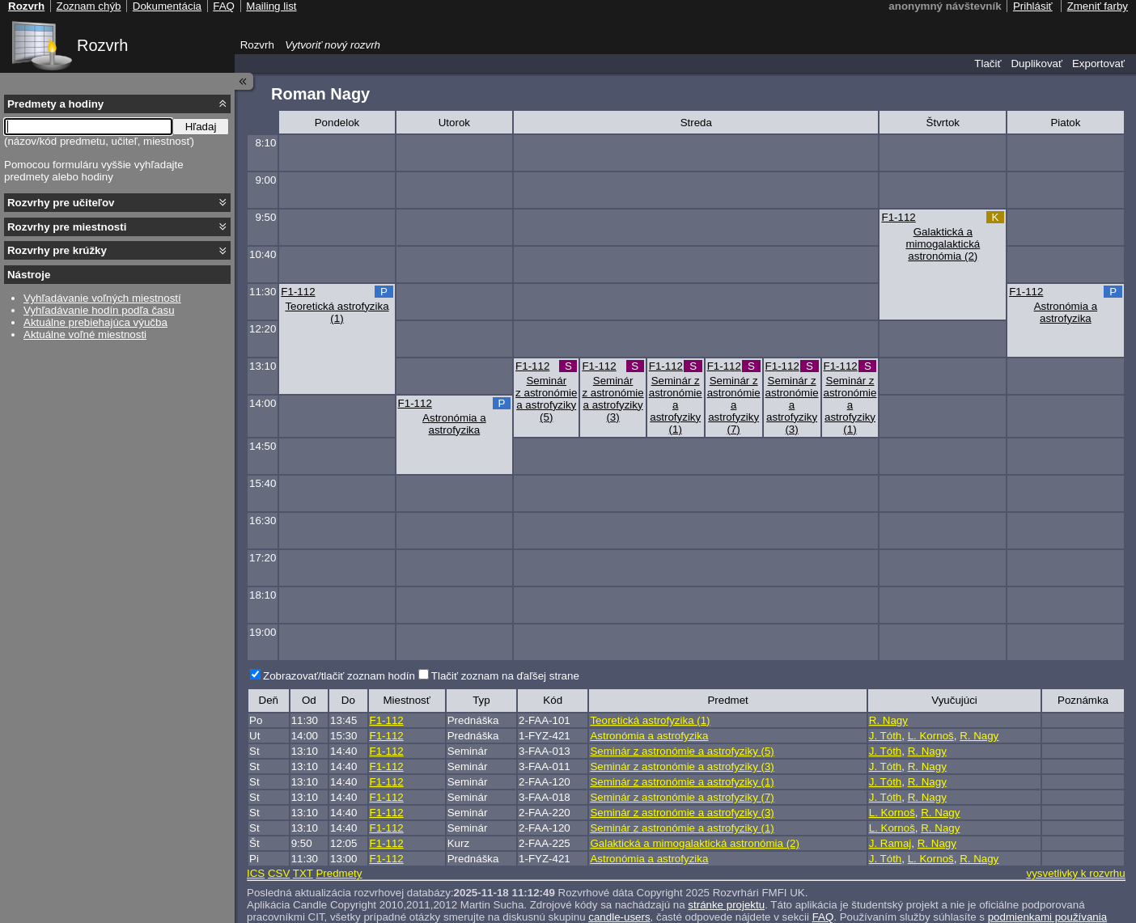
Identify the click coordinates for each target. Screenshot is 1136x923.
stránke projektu (726, 905)
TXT (303, 873)
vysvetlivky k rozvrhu (1075, 873)
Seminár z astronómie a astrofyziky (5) (546, 399)
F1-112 (898, 217)
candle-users (619, 917)
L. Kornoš (931, 736)
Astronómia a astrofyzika (1066, 312)
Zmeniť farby (1097, 6)
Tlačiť (987, 63)
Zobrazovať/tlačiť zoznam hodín (339, 676)
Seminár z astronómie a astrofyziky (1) (675, 405)
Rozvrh (102, 45)
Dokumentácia (167, 6)
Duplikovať (1036, 63)
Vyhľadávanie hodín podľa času (99, 310)
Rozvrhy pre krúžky (57, 250)
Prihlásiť (1033, 6)
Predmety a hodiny (55, 104)
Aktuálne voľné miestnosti (84, 334)
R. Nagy (888, 720)
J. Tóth (885, 736)
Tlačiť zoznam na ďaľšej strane (505, 676)
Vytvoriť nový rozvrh (332, 45)
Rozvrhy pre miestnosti (66, 227)
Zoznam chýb (88, 6)
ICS (256, 873)
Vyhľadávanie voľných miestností (102, 298)
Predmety (339, 873)
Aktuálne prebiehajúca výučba (95, 322)
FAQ (823, 917)
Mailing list (271, 6)
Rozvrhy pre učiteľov (61, 203)
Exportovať (1098, 63)
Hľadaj (201, 127)
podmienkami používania (1047, 917)
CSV (279, 873)
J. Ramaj (890, 843)
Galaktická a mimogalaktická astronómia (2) (942, 244)
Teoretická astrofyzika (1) (336, 312)
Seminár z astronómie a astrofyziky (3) (612, 399)
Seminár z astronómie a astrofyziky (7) (734, 405)
